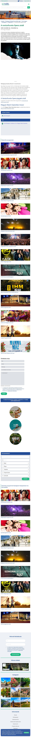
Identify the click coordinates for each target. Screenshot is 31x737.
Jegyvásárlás (27, 1)
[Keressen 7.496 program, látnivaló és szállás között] (14, 7)
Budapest (4, 22)
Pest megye (24, 21)
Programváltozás (15, 726)
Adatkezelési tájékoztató (15, 721)
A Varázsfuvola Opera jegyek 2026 (13, 98)
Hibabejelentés (15, 719)
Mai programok (4, 1)
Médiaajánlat (15, 717)
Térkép (20, 1)
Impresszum (15, 723)
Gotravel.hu (8, 664)
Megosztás (25, 669)
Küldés (4, 393)
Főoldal (2, 21)
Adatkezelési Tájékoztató (12, 390)
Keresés (26, 478)
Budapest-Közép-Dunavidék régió (13, 21)
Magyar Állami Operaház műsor (12, 105)
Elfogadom (26, 732)
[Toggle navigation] (28, 4)
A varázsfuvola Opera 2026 (12, 25)
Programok (10, 22)
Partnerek (15, 728)
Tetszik (6, 669)
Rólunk (15, 715)
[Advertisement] (15, 74)
